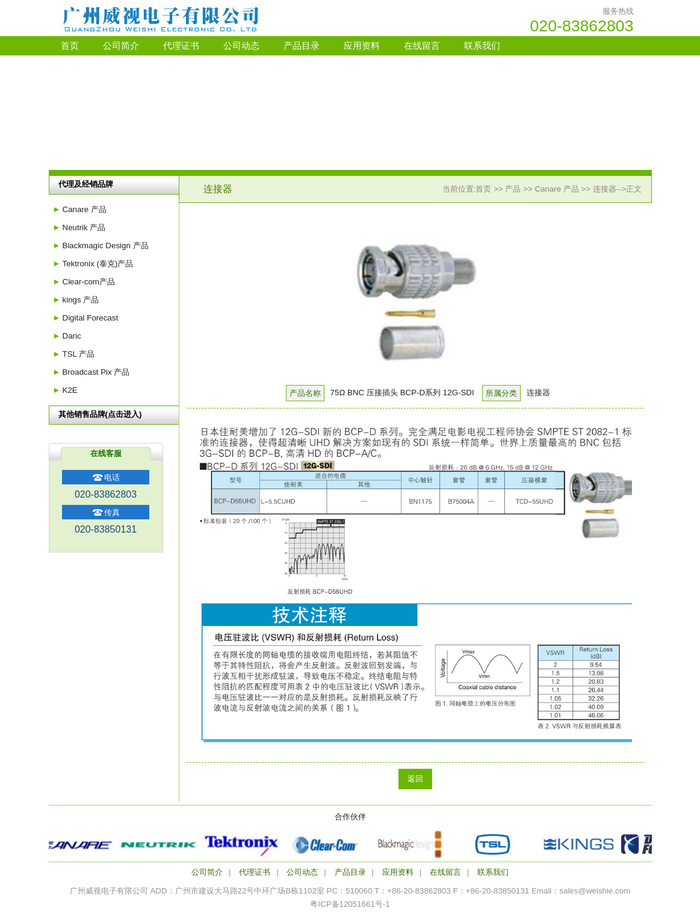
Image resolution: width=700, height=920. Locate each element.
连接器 (604, 188)
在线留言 (422, 46)
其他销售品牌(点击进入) (100, 414)
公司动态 (241, 46)
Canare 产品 (556, 188)
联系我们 (482, 46)
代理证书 (181, 46)
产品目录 (301, 46)
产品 (513, 188)
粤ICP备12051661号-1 (349, 904)
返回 (415, 778)
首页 (70, 46)
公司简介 (121, 46)
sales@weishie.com (594, 890)
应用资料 (362, 46)
